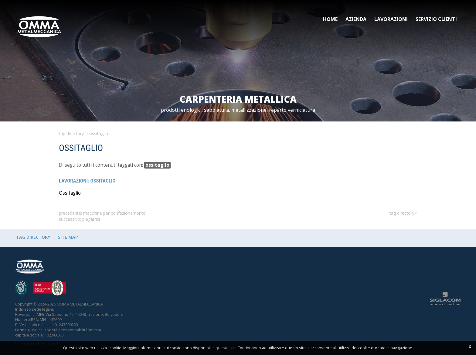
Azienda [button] (355, 19)
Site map (68, 237)
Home (330, 19)
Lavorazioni (391, 19)
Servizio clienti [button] (436, 19)
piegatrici (91, 219)
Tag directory (71, 133)
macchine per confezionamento (114, 213)
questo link (226, 347)
